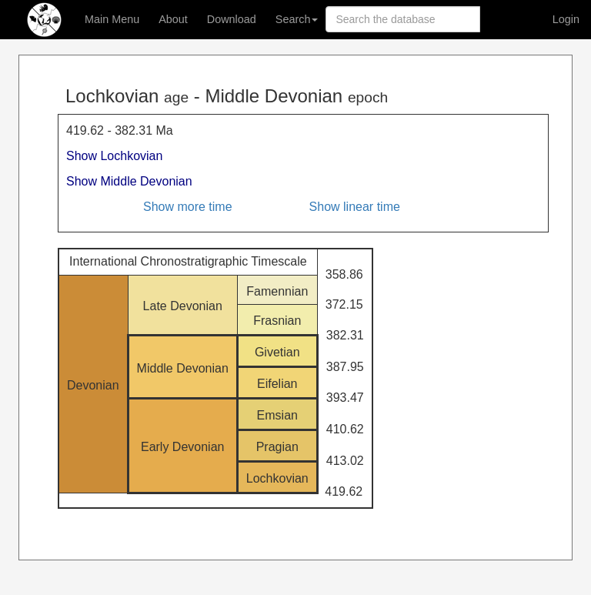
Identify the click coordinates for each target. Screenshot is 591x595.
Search (297, 19)
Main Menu (112, 19)
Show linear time (354, 206)
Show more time (187, 206)
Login (566, 19)
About (173, 19)
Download (231, 19)
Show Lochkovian (114, 155)
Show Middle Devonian (129, 181)
